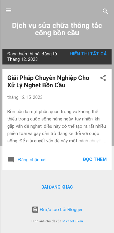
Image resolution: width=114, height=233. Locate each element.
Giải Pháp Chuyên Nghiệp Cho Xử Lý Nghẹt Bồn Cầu (48, 81)
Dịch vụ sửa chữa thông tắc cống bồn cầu (57, 29)
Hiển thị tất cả (88, 54)
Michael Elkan (72, 221)
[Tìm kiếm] (105, 12)
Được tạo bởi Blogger (57, 209)
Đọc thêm (95, 159)
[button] (103, 79)
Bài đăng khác (57, 187)
